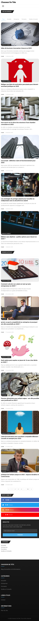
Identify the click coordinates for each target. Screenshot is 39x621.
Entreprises (16, 19)
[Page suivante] (31, 489)
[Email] (20, 530)
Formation (24, 19)
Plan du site (4, 610)
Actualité (9, 19)
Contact (3, 600)
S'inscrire (20, 534)
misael (2, 56)
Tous (3, 19)
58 (27, 489)
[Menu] (3, 6)
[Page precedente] (8, 489)
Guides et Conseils (33, 19)
